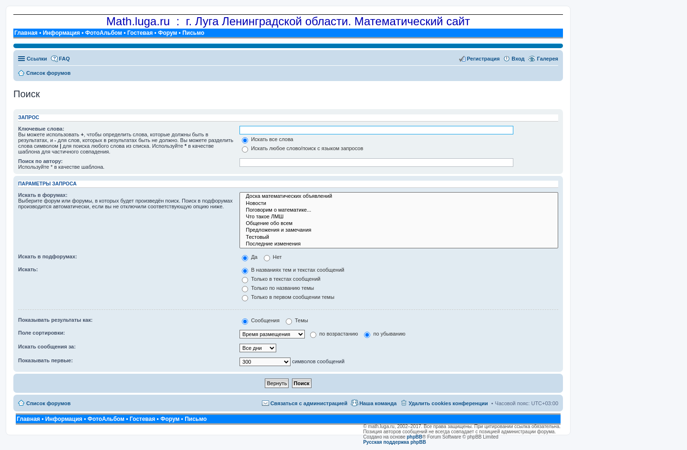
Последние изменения (398, 244)
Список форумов (48, 403)
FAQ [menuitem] (64, 58)
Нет (273, 257)
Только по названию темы (278, 288)
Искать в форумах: (42, 195)
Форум (167, 33)
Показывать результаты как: (55, 320)
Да (250, 257)
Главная (26, 33)
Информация (61, 33)
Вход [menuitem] (517, 58)
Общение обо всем (398, 223)
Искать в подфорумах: (47, 256)
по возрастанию (334, 334)
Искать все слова (267, 139)
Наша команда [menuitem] (377, 403)
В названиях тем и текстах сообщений (293, 270)
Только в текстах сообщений (281, 279)
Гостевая (140, 33)
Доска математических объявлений (398, 196)
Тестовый (398, 237)
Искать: (28, 269)
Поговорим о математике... (398, 210)
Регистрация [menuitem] (483, 58)
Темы (297, 320)
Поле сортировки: (41, 333)
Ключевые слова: (41, 129)
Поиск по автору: (40, 161)
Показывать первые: (45, 360)
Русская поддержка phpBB (394, 442)
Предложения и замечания (398, 230)
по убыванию (384, 334)
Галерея (547, 58)
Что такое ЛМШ (398, 217)
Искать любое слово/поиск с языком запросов (302, 148)
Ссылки (37, 58)
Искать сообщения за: (47, 346)
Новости (398, 203)
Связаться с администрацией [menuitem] (309, 403)
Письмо (193, 33)
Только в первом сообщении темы (288, 297)
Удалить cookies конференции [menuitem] (448, 403)
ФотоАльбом (103, 33)
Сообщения (261, 320)
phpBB (415, 437)
